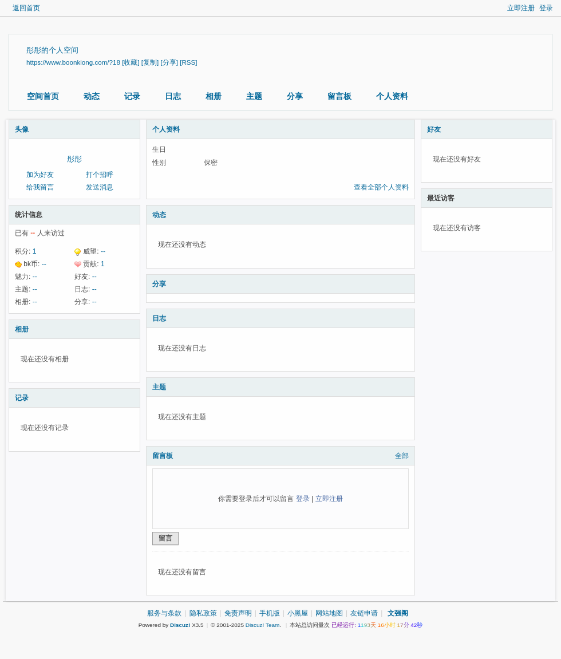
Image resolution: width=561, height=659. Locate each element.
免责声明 (238, 613)
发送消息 (99, 187)
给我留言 (40, 187)
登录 (546, 8)
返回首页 (26, 8)
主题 (254, 96)
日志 (173, 96)
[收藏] (130, 62)
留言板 (339, 96)
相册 (214, 96)
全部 (402, 456)
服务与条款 (164, 613)
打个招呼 (99, 175)
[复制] (150, 62)
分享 (295, 96)
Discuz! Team (263, 625)
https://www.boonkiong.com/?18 (73, 62)
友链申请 (364, 613)
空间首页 (43, 96)
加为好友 (40, 175)
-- (103, 251)
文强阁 (398, 613)
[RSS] (188, 62)
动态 (92, 96)
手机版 (269, 613)
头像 (22, 129)
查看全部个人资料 (381, 187)
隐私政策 (203, 613)
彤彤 (74, 159)
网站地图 (329, 613)
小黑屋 (297, 613)
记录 (132, 96)
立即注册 (521, 8)
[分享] (169, 62)
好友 (434, 129)
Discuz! (180, 625)
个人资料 (392, 96)
